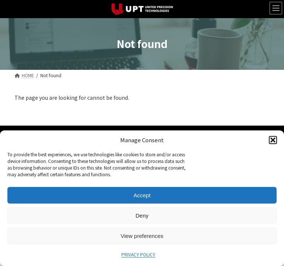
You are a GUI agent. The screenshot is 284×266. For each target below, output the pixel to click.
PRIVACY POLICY (138, 254)
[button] (273, 140)
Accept (142, 195)
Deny (141, 215)
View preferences (142, 236)
